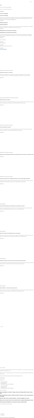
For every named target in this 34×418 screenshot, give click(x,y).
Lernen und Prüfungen (4, 381)
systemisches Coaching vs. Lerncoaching (6, 72)
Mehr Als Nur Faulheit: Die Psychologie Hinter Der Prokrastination (10, 233)
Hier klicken (1, 20)
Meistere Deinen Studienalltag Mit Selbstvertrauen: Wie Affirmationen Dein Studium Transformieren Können (17, 154)
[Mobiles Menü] (30, 1)
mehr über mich (2, 377)
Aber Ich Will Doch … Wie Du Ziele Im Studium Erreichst (8, 287)
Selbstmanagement (3, 97)
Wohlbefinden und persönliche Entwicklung (6, 70)
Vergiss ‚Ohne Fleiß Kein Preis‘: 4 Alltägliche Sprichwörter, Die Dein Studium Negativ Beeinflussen (15, 178)
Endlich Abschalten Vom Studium (5, 99)
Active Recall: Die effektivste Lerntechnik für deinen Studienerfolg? (13, 402)
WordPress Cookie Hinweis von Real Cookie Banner (7, 417)
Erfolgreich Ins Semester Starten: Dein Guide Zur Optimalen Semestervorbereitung (12, 260)
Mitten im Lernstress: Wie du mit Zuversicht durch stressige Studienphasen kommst (16, 400)
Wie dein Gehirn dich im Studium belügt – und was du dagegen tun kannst (14, 398)
